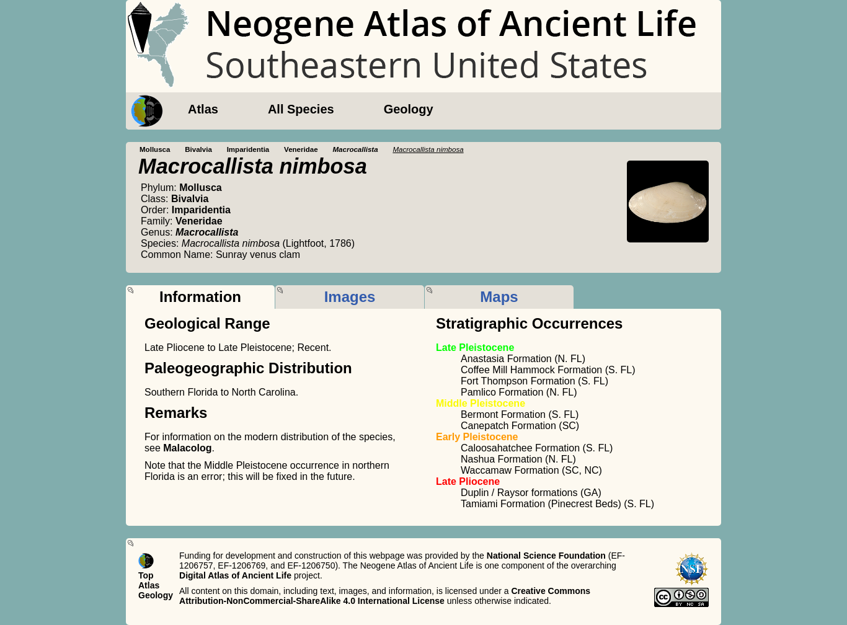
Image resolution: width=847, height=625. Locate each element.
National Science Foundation (546, 556)
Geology (408, 109)
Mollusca (155, 149)
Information (200, 296)
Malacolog (187, 448)
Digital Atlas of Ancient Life (235, 575)
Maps (499, 296)
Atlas (203, 109)
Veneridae (301, 149)
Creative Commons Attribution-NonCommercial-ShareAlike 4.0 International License (384, 596)
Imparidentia (248, 149)
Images (350, 296)
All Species (301, 109)
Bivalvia (198, 149)
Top (146, 575)
